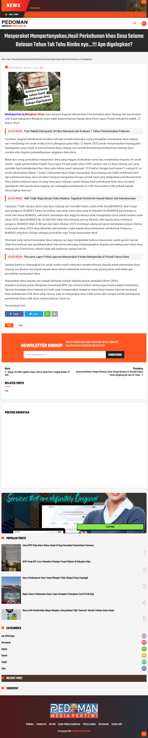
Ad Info (52, 724)
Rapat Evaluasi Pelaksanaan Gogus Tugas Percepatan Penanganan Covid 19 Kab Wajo (58, 594)
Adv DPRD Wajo (7, 636)
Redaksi (30, 724)
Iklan (3, 669)
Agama (4, 649)
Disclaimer (104, 724)
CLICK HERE (110, 526)
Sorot (20, 325)
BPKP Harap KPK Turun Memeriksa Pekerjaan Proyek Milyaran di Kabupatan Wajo (56, 562)
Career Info (116, 724)
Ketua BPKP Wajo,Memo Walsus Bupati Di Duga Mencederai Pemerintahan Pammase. (58, 545)
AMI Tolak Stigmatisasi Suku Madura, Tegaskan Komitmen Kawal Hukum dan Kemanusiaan (80, 198)
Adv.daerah (6, 643)
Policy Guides (89, 724)
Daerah (4, 656)
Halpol (4, 662)
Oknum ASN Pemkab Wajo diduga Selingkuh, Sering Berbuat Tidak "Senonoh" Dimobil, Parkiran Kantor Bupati (68, 611)
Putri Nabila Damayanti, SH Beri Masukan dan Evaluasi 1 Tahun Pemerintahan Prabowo (77, 131)
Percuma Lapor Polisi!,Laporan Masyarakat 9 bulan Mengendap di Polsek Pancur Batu (76, 256)
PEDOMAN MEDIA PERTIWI (80, 731)
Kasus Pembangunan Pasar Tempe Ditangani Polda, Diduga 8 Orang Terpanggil (55, 578)
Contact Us (41, 724)
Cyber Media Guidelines (69, 724)
